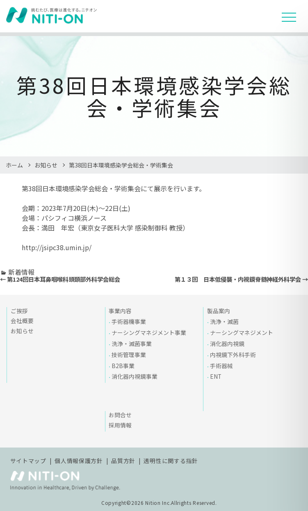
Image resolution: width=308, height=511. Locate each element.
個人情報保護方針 (79, 461)
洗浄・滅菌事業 (132, 343)
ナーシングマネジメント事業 (149, 332)
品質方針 (123, 461)
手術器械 (221, 366)
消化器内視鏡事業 (134, 376)
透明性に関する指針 (171, 461)
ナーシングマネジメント (241, 332)
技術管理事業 (129, 354)
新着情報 (21, 272)
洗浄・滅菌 (224, 321)
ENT (215, 376)
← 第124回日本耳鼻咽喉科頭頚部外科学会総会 (60, 279)
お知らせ (45, 165)
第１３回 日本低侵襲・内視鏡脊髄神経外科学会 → (241, 279)
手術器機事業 (129, 321)
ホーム (14, 165)
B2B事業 (123, 366)
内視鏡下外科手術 (233, 354)
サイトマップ (28, 461)
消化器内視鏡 (227, 343)
